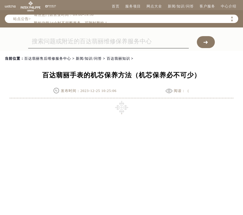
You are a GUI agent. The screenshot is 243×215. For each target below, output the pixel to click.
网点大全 (154, 6)
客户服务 (207, 6)
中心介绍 (228, 6)
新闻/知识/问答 (181, 6)
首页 (116, 6)
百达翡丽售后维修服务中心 (47, 58)
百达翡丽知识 (118, 58)
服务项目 (133, 6)
